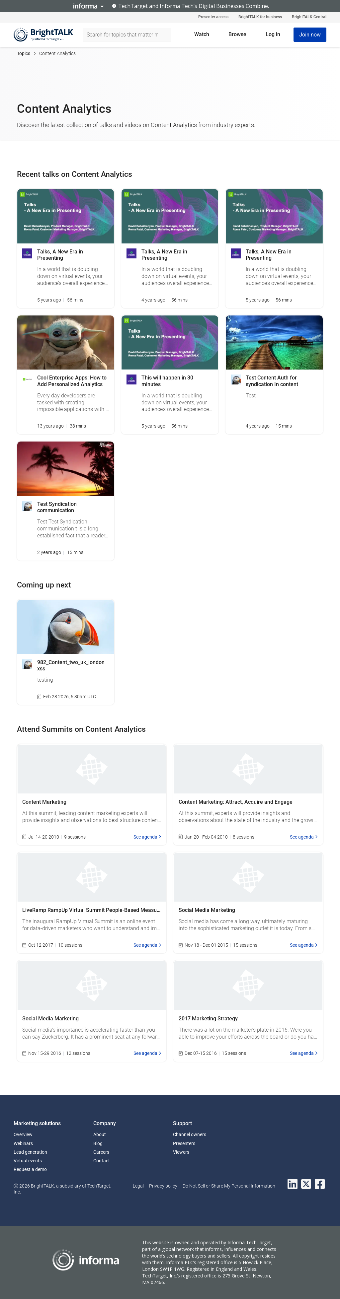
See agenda (147, 837)
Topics (23, 53)
